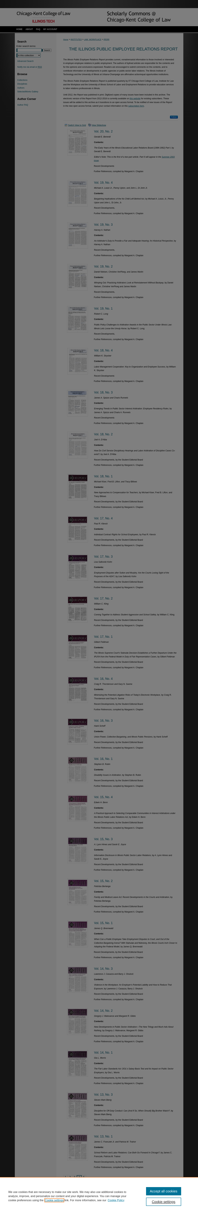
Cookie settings (54, 1200)
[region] (99, 1196)
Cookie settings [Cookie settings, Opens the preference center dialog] (163, 1202)
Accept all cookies (163, 1191)
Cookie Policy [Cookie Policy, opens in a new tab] (116, 1200)
